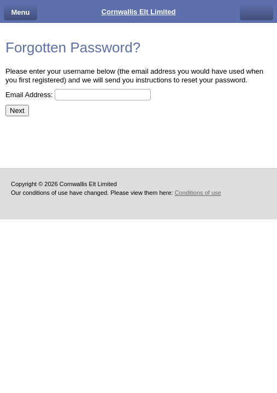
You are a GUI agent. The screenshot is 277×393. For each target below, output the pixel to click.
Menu (20, 12)
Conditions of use (198, 192)
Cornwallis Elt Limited (139, 12)
